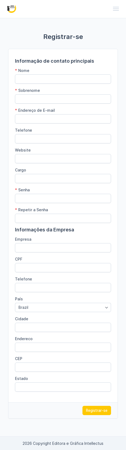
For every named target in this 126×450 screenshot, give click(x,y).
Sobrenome (27, 90)
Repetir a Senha (31, 209)
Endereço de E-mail (35, 110)
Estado (21, 378)
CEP (18, 358)
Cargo (20, 170)
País (19, 299)
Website (23, 150)
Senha (22, 190)
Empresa (23, 239)
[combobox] (63, 307)
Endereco (24, 338)
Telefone (23, 130)
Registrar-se (96, 410)
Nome (22, 70)
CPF (18, 259)
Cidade (21, 318)
